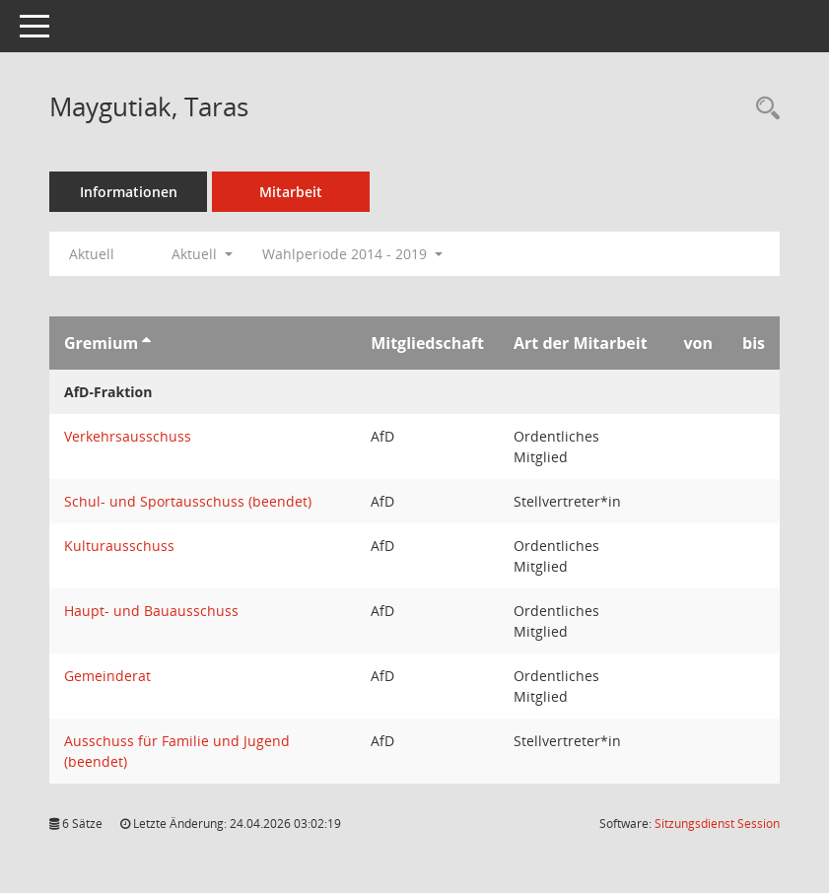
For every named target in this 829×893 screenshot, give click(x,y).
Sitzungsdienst (717, 823)
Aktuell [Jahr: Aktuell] (91, 253)
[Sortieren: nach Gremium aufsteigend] (146, 343)
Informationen (128, 191)
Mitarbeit (290, 191)
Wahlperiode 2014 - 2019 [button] (352, 253)
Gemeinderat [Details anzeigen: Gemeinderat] (107, 675)
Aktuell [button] (202, 253)
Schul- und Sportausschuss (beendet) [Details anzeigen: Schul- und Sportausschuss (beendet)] (187, 501)
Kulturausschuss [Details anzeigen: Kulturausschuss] (119, 545)
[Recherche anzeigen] (763, 109)
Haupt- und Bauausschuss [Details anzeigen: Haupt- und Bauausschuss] (151, 610)
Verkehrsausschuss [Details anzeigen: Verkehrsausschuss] (127, 436)
